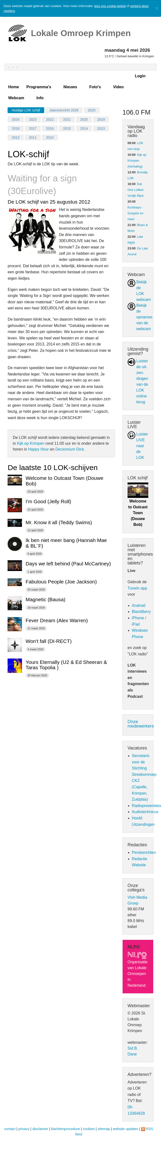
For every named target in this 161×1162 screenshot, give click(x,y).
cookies (89, 1129)
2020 (84, 119)
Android (138, 605)
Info (39, 98)
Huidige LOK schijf (26, 110)
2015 (67, 128)
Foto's (95, 87)
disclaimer (40, 1129)
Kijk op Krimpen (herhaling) (137, 160)
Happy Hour (38, 449)
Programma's (38, 87)
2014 (84, 128)
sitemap (104, 1129)
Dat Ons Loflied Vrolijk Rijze (136, 189)
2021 (67, 119)
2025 (92, 110)
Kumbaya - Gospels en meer (135, 213)
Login (140, 76)
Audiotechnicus (145, 812)
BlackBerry (141, 612)
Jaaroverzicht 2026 (63, 110)
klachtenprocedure (65, 1129)
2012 (15, 137)
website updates (125, 1129)
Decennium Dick (69, 449)
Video (118, 87)
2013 (101, 128)
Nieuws (70, 87)
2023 (32, 119)
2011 (32, 137)
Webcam (16, 98)
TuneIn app (137, 588)
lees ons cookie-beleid (110, 6)
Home (13, 87)
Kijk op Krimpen (30, 443)
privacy (24, 1129)
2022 (50, 119)
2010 (50, 137)
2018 (15, 128)
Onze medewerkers (141, 724)
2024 (15, 119)
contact (9, 1129)
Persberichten (144, 852)
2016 (50, 128)
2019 (101, 119)
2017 (32, 128)
